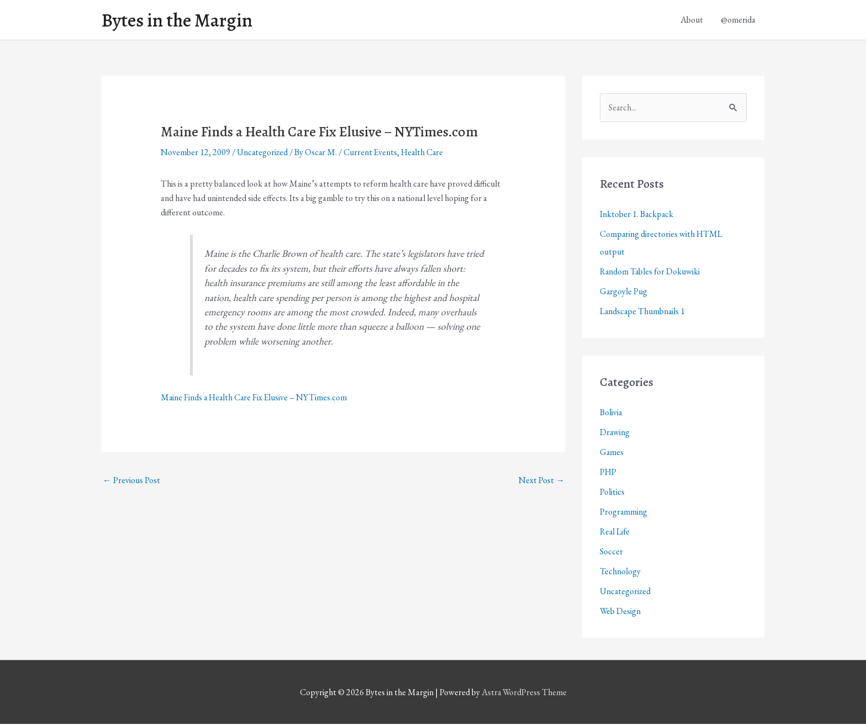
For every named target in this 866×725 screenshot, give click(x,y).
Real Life (615, 532)
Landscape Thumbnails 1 (643, 312)
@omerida (738, 20)
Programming (624, 512)
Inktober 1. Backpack (637, 215)
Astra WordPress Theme (524, 693)
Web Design (620, 612)
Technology (620, 572)
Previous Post (131, 480)
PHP (608, 473)
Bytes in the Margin (180, 20)
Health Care (425, 153)
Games (612, 453)
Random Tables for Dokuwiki (651, 272)
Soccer (611, 552)
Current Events (372, 153)
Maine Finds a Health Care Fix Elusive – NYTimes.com (255, 398)
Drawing (615, 433)
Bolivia (611, 413)
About (691, 20)
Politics (612, 493)
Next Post (541, 480)
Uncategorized (263, 153)
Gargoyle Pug (624, 292)
